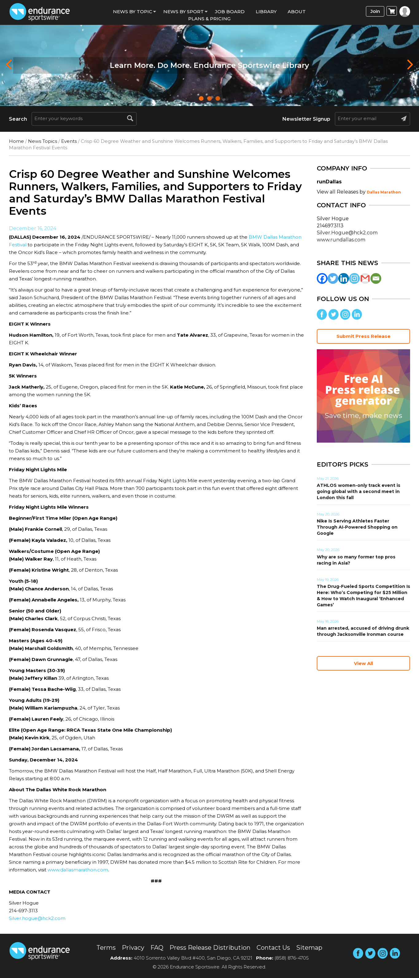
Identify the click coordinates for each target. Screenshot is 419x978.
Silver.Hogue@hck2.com (347, 233)
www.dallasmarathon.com (78, 870)
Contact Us (273, 947)
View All (363, 663)
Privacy (133, 947)
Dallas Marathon (384, 192)
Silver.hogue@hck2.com (37, 918)
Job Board (230, 11)
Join (375, 11)
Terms (106, 947)
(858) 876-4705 (291, 958)
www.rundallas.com (341, 240)
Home (16, 141)
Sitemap (309, 947)
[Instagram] (354, 278)
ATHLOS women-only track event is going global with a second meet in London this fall (358, 491)
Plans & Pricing (209, 19)
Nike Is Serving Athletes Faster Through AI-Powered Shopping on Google (357, 527)
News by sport (183, 11)
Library (266, 11)
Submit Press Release (363, 336)
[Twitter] (333, 278)
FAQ (156, 947)
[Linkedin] (343, 278)
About (297, 11)
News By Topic (132, 11)
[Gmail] (365, 278)
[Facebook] (322, 278)
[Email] (376, 278)
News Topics (42, 141)
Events (69, 141)
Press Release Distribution (209, 947)
